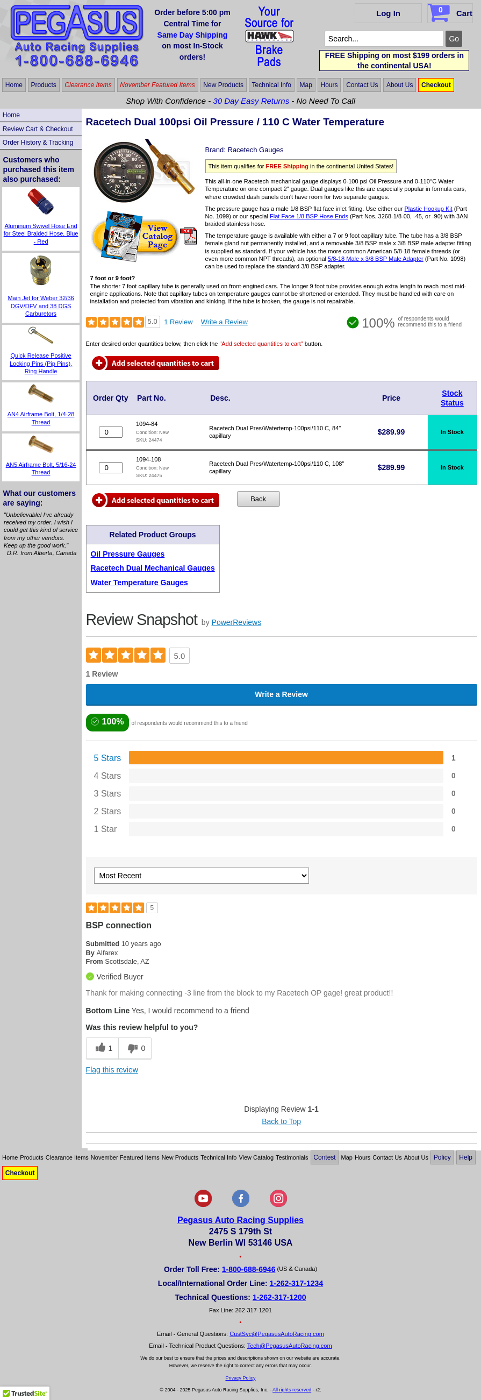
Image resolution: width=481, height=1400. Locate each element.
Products (43, 85)
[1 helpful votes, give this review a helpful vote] (102, 1048)
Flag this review (112, 1069)
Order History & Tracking (38, 142)
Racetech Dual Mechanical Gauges (153, 568)
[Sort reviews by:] (201, 876)
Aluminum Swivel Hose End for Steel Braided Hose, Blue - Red (41, 234)
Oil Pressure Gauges (128, 554)
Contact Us (362, 85)
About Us (399, 85)
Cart (451, 11)
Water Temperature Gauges (139, 582)
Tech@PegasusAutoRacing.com (289, 1345)
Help (465, 1157)
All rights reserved (291, 1389)
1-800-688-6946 (249, 1269)
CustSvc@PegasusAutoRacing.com (276, 1334)
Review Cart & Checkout (38, 129)
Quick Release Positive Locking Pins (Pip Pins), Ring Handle (41, 363)
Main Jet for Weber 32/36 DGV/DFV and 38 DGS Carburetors (41, 306)
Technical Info (271, 85)
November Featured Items (157, 85)
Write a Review (224, 322)
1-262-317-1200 (279, 1297)
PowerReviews (237, 622)
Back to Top (281, 1121)
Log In (388, 13)
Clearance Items (87, 85)
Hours (329, 85)
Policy (442, 1157)
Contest (324, 1157)
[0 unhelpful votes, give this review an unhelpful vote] (135, 1048)
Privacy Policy (240, 1378)
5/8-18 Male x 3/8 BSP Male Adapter (375, 258)
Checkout (436, 85)
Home (14, 85)
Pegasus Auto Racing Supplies (240, 1220)
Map (306, 85)
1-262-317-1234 (297, 1283)
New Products (223, 85)
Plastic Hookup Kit (429, 208)
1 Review (178, 322)
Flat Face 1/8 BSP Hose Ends (309, 216)
